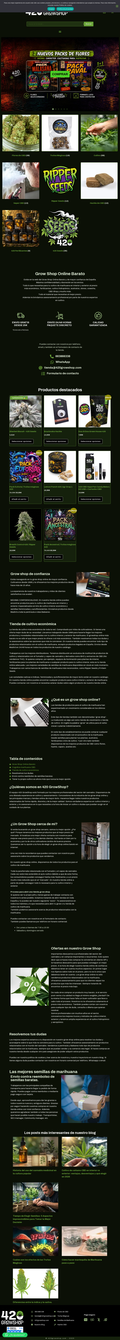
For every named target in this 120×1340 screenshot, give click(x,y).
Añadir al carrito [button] (19, 499)
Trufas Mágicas (63, 1316)
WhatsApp (63, 361)
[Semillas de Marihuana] (55, 1320)
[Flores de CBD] (55, 1311)
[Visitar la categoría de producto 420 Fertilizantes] (20, 231)
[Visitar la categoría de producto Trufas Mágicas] (60, 136)
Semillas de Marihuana (65, 1320)
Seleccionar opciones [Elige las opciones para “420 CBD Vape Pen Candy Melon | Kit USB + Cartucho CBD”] (90, 499)
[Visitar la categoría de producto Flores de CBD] (20, 136)
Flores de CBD (62, 1312)
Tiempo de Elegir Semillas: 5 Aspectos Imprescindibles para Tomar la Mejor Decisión (32, 1219)
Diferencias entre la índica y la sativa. (32, 1302)
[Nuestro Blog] (32, 1324)
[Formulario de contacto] (43, 373)
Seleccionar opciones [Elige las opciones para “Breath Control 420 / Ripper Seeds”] (21, 557)
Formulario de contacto (63, 373)
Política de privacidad (65, 9)
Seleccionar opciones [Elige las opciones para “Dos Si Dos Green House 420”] (90, 441)
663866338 (62, 356)
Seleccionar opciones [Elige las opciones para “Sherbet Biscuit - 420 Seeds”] (21, 441)
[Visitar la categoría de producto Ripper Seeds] (60, 182)
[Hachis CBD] (55, 1324)
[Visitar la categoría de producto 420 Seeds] (60, 231)
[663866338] (52, 356)
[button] (60, 32)
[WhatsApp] (52, 362)
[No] (117, 6)
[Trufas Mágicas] (55, 1316)
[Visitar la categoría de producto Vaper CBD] (20, 183)
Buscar (89, 24)
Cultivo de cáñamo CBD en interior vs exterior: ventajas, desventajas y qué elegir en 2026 (84, 1173)
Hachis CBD (62, 1325)
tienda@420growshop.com (62, 367)
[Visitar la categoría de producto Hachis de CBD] (99, 183)
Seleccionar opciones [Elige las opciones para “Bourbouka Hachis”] (56, 441)
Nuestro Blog (40, 1325)
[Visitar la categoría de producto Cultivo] (99, 136)
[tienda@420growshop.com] (40, 368)
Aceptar (51, 9)
